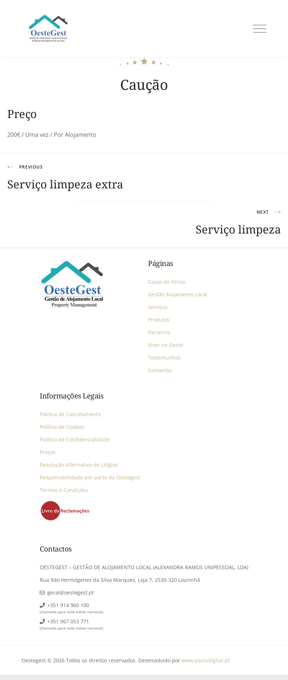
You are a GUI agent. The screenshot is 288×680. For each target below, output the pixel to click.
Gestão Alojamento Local (177, 294)
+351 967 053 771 (68, 621)
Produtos (159, 319)
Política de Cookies (62, 426)
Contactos (160, 370)
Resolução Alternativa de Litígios (79, 464)
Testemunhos (164, 357)
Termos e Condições (64, 490)
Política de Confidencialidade (75, 439)
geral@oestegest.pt (70, 592)
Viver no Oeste (165, 344)
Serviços (158, 307)
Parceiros (159, 332)
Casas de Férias (167, 281)
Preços (48, 452)
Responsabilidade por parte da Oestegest (90, 477)
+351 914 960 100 (68, 605)
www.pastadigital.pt (206, 660)
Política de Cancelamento (70, 414)
